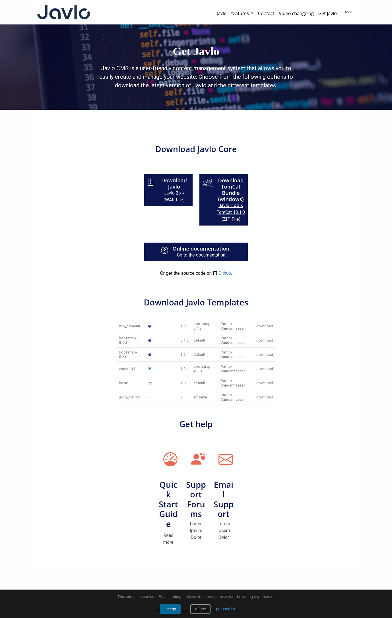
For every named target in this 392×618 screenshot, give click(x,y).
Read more (168, 539)
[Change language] (348, 12)
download (264, 326)
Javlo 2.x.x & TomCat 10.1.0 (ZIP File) (231, 212)
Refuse (200, 609)
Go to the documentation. (201, 255)
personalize (226, 609)
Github (224, 273)
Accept (170, 609)
